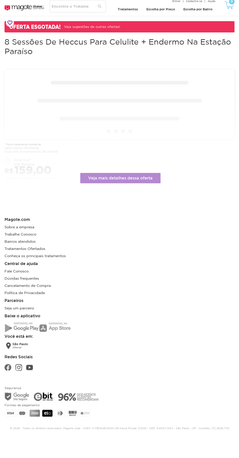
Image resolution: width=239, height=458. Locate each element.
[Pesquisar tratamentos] (99, 6)
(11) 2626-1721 (220, 428)
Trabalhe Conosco (20, 234)
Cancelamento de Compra (28, 285)
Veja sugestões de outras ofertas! (92, 27)
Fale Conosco (17, 271)
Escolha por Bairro (197, 9)
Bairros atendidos (20, 241)
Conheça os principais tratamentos (35, 256)
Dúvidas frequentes (22, 278)
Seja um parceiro (19, 308)
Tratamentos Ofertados (25, 249)
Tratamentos (128, 9)
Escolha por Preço (160, 9)
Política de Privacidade (25, 293)
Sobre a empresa (19, 227)
